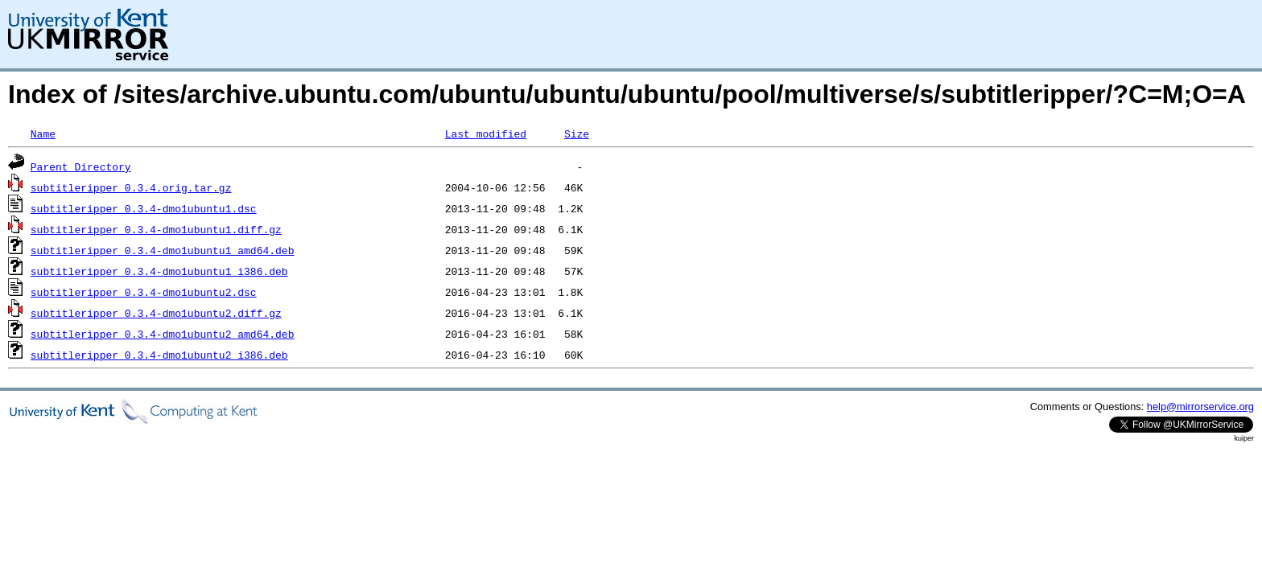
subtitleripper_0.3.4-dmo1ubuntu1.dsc (144, 208)
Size (576, 133)
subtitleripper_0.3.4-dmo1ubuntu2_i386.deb (159, 354)
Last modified (485, 133)
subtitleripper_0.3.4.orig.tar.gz (131, 187)
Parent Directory (81, 166)
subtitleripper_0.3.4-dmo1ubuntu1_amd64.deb (163, 250)
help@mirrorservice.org (1200, 406)
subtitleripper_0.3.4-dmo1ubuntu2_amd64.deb (163, 333)
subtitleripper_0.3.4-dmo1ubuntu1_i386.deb (159, 271)
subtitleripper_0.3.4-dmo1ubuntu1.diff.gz (156, 229)
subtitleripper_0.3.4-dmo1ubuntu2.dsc (144, 292)
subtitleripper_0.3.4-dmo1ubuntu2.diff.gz (156, 313)
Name (43, 133)
